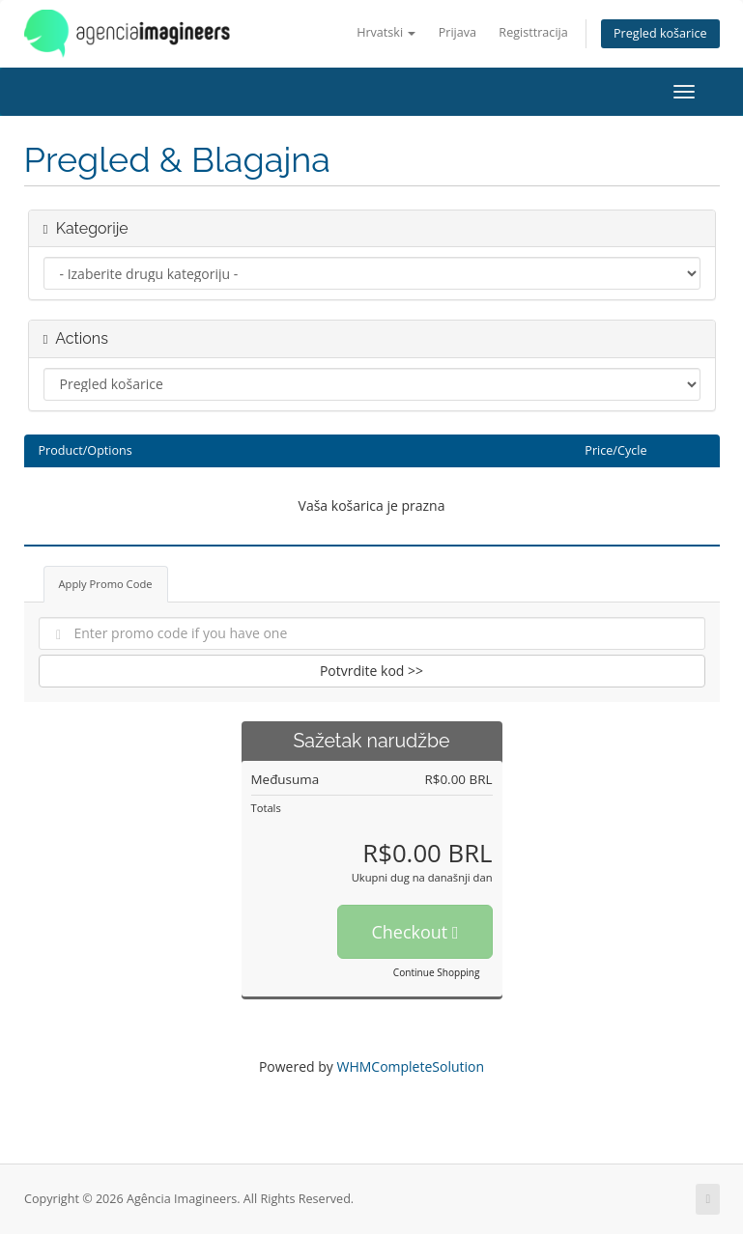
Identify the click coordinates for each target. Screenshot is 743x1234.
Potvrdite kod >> (371, 670)
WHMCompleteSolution (410, 1066)
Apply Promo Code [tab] (106, 583)
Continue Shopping (436, 972)
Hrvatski (386, 32)
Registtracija (533, 32)
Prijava (457, 32)
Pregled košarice (660, 33)
